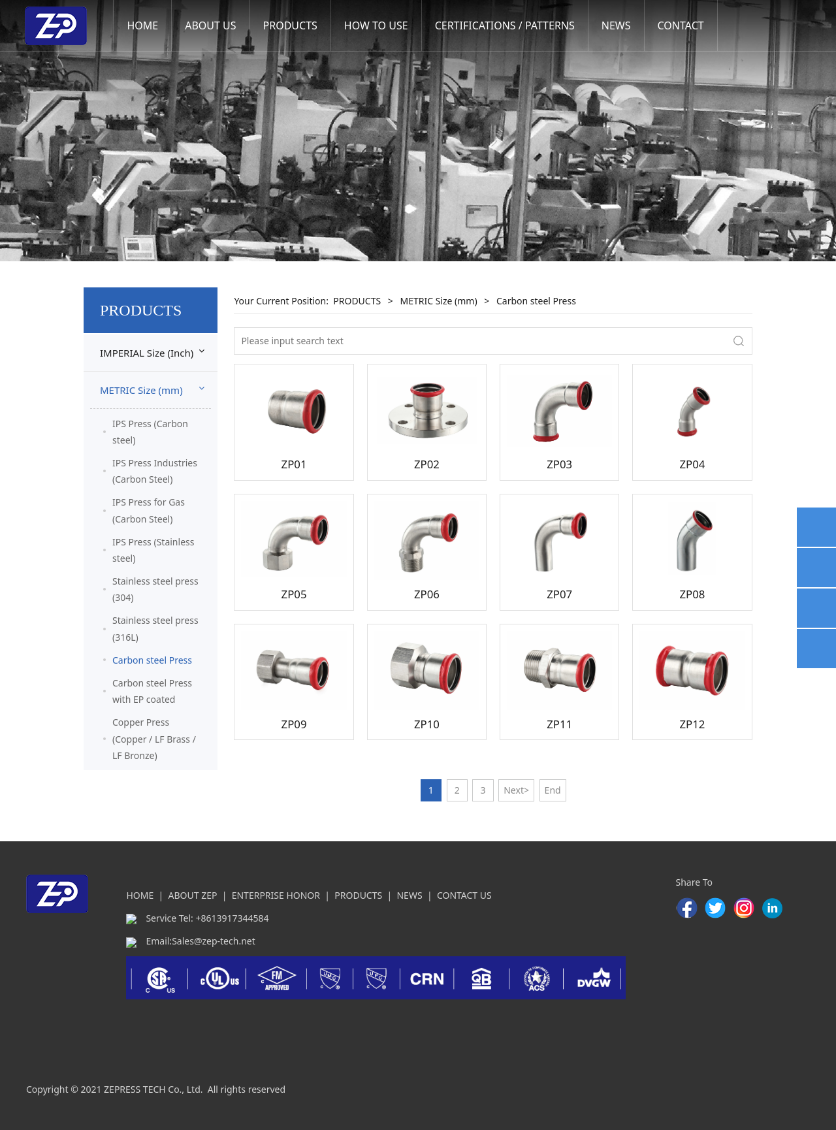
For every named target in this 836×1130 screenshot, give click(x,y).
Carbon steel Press (152, 660)
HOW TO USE (376, 25)
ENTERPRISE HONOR (276, 895)
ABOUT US (210, 25)
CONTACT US (464, 895)
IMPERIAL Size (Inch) (146, 352)
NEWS (616, 25)
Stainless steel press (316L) (155, 628)
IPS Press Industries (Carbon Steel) (154, 471)
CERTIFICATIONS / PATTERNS (505, 25)
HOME (142, 25)
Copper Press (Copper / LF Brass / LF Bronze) (154, 738)
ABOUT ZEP (193, 895)
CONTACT (681, 25)
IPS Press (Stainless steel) (153, 550)
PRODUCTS (290, 25)
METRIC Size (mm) (141, 389)
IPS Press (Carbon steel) (150, 431)
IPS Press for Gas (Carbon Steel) (148, 510)
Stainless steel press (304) (155, 589)
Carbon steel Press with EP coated (152, 691)
